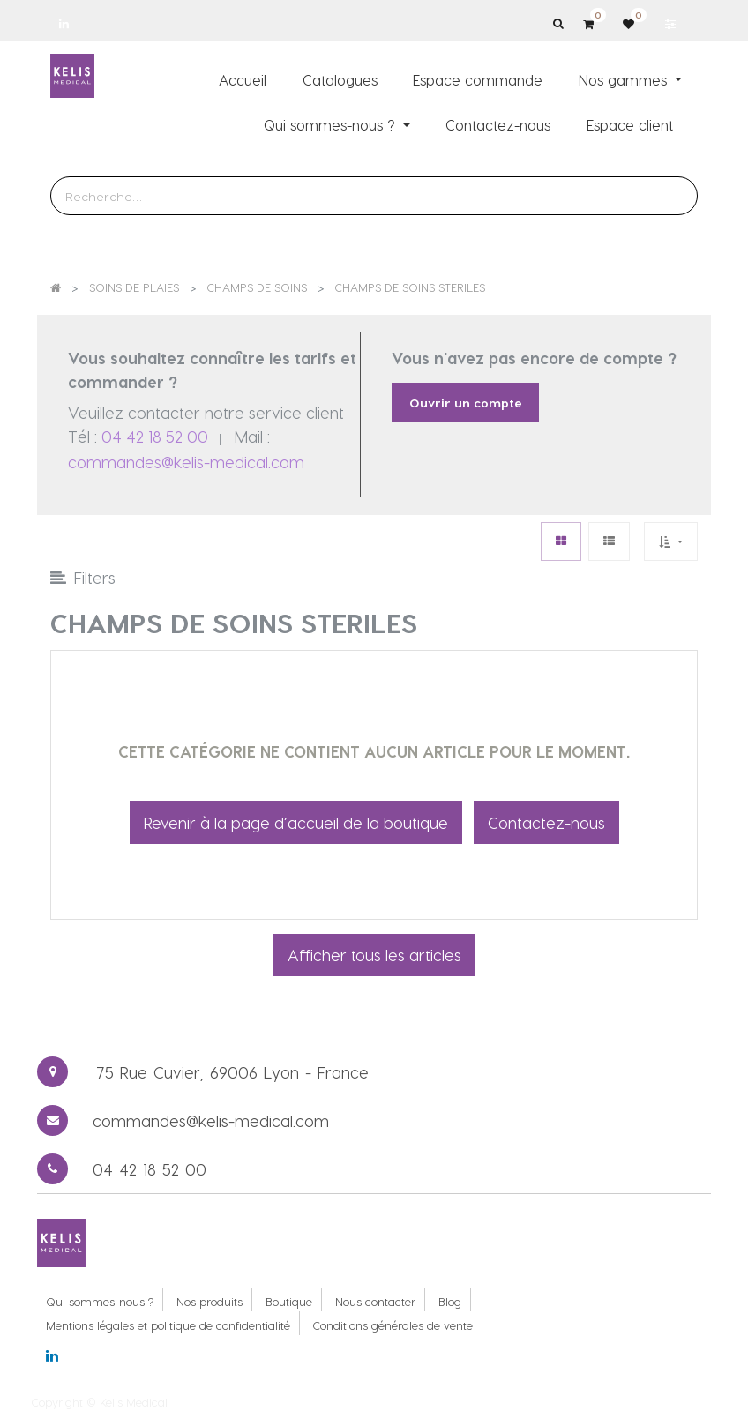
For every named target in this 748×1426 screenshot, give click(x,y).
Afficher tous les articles (374, 954)
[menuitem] (242, 79)
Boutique (289, 1301)
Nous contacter (375, 1301)
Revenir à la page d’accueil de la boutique (296, 822)
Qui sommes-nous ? (99, 1301)
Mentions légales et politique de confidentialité (168, 1325)
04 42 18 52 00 (154, 436)
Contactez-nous (546, 822)
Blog (449, 1301)
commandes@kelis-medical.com (186, 461)
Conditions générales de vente (393, 1325)
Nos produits (209, 1301)
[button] (670, 541)
